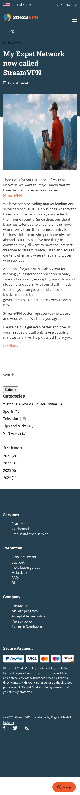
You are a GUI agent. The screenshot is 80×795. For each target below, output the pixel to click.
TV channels (21, 529)
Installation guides (26, 567)
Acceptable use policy (28, 616)
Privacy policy (22, 621)
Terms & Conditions (27, 626)
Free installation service (30, 534)
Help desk (19, 572)
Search (8, 374)
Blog (11, 31)
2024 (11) (10, 477)
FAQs (16, 577)
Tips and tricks (18, 426)
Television (14, 418)
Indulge (8, 722)
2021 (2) (9, 456)
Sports (12, 411)
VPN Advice (12, 43)
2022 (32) (10, 463)
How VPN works (24, 557)
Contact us (20, 606)
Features (18, 523)
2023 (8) (9, 470)
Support (18, 562)
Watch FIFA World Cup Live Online (32, 404)
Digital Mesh (60, 717)
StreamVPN (12, 195)
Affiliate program (25, 611)
